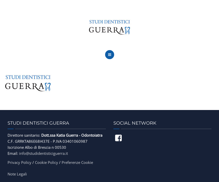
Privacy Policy (19, 162)
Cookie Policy (46, 162)
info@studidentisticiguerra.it (43, 153)
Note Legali (17, 173)
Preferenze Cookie (77, 162)
